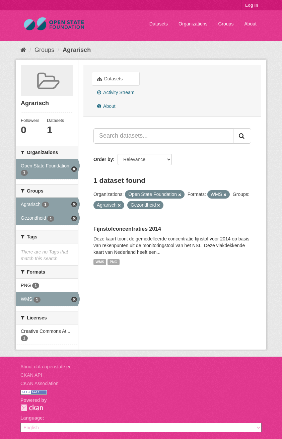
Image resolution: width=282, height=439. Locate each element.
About (250, 23)
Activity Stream (115, 92)
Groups (225, 23)
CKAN (31, 407)
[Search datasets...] (163, 136)
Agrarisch (77, 50)
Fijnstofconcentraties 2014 (127, 229)
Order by (103, 159)
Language (31, 418)
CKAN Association (39, 383)
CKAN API (31, 375)
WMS (99, 262)
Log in (251, 5)
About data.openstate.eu (46, 366)
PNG (113, 262)
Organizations (193, 23)
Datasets (158, 23)
